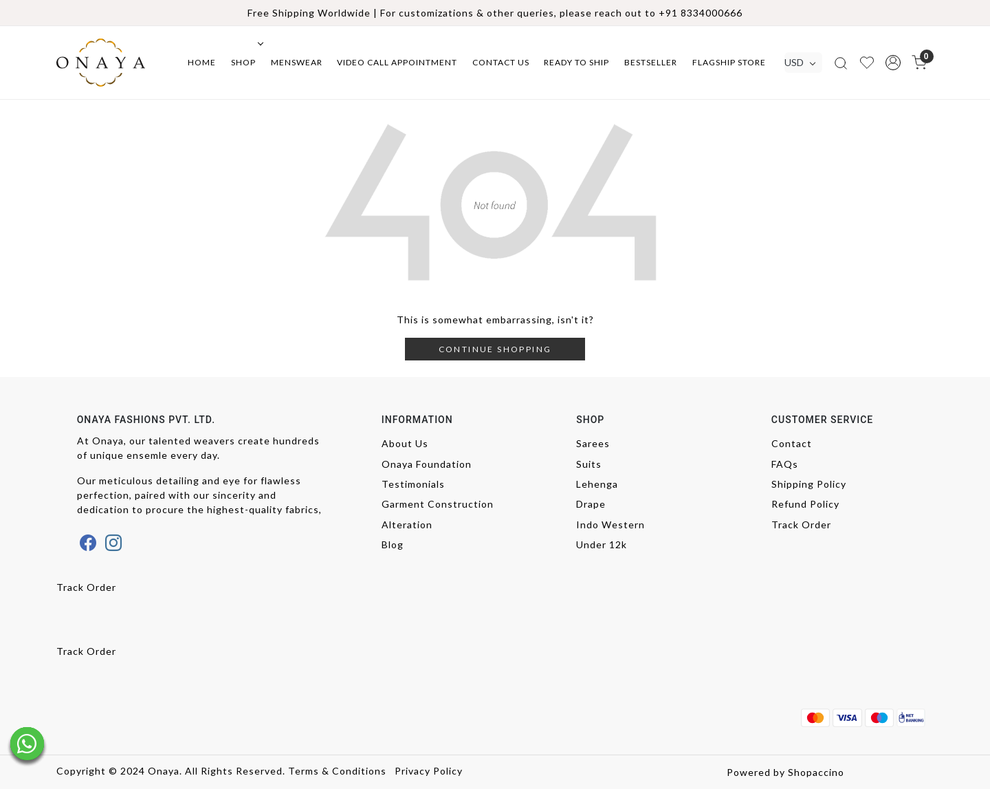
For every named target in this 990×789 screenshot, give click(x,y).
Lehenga (597, 484)
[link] (841, 62)
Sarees (593, 443)
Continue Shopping (495, 349)
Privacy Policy (429, 771)
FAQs (784, 464)
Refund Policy (805, 504)
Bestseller (650, 62)
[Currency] (803, 62)
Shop (246, 62)
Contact (791, 443)
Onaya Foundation (427, 464)
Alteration (407, 524)
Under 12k (601, 544)
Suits (589, 464)
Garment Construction (438, 504)
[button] (893, 62)
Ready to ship (576, 62)
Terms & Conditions (337, 771)
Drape (591, 504)
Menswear (296, 62)
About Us (405, 443)
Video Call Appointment (397, 62)
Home (202, 62)
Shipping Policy (808, 484)
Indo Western (610, 524)
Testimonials (413, 484)
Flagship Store (729, 62)
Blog (393, 544)
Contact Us (500, 62)
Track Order (801, 524)
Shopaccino (816, 772)
